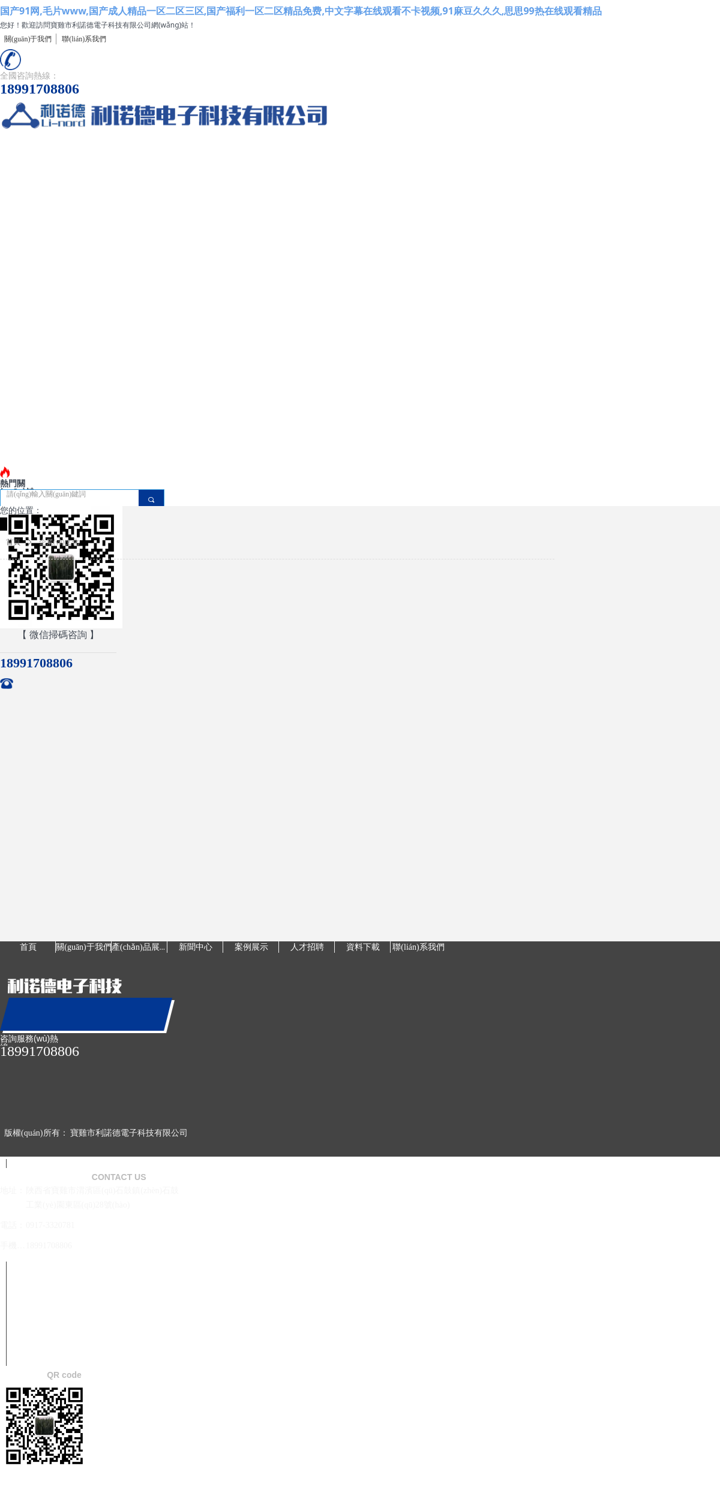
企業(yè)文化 (59, 542)
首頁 (13, 542)
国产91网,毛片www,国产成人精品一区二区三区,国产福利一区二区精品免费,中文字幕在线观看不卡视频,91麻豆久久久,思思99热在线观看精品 (301, 10)
